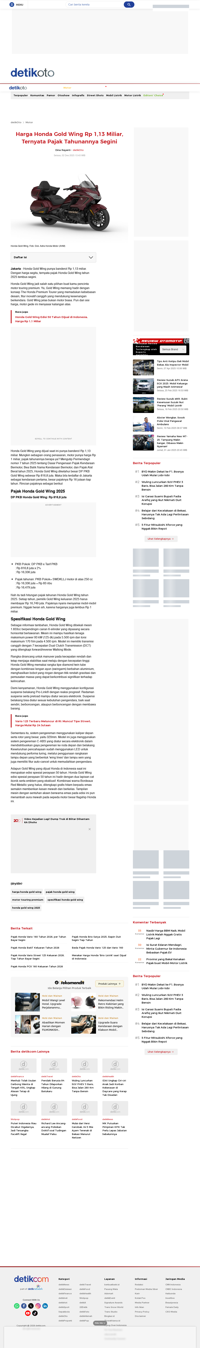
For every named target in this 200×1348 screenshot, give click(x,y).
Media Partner (142, 1308)
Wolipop (83, 1304)
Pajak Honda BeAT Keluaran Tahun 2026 (35, 953)
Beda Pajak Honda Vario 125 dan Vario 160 (97, 953)
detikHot (63, 1308)
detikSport (64, 1313)
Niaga (81, 93)
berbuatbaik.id (111, 1290)
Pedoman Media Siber (146, 1295)
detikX (82, 1308)
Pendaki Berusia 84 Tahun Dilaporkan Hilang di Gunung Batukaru (52, 1092)
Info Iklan (139, 1313)
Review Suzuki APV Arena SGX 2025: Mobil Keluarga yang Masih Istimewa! (172, 389)
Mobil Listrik (114, 101)
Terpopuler (20, 101)
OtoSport (93, 93)
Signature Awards (113, 1308)
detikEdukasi (65, 1295)
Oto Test (139, 93)
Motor (46, 93)
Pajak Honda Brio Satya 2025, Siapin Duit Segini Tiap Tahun (96, 944)
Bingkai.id (109, 1322)
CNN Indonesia (173, 1290)
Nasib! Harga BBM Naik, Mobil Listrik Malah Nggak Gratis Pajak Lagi (165, 940)
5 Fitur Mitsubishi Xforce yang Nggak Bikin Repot (162, 532)
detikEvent (109, 1304)
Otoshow (63, 101)
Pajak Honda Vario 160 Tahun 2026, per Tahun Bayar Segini (38, 944)
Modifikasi (108, 93)
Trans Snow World (113, 1313)
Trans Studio (110, 1317)
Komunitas (37, 101)
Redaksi (139, 1290)
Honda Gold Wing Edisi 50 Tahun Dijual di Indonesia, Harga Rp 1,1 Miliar (51, 325)
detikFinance (65, 1299)
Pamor (51, 101)
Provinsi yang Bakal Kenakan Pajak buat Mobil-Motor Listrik (166, 967)
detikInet (63, 1304)
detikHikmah (85, 1322)
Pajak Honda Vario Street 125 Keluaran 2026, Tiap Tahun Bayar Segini (37, 963)
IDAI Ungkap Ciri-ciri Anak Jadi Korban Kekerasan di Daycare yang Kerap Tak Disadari (114, 1093)
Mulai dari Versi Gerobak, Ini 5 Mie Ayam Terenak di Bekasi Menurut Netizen (82, 1136)
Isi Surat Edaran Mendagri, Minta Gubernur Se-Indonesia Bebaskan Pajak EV (166, 954)
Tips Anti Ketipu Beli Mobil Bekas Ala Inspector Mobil (173, 369)
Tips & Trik (124, 93)
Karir (137, 1299)
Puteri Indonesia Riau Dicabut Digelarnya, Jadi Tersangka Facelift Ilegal (23, 1134)
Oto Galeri (154, 93)
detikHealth (85, 1299)
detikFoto (84, 1317)
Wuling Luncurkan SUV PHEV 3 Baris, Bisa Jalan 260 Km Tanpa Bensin (83, 1092)
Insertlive (170, 1304)
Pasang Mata (111, 1295)
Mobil (36, 93)
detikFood (84, 1295)
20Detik (83, 1313)
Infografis (78, 101)
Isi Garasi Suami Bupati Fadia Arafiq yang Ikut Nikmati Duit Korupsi (161, 506)
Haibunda (170, 1299)
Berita (26, 93)
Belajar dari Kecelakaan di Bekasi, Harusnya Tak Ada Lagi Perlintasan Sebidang (165, 520)
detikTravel (85, 1290)
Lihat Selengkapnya (161, 544)
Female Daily (172, 1313)
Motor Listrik (132, 101)
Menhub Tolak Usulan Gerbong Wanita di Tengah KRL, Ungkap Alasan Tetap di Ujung (23, 1093)
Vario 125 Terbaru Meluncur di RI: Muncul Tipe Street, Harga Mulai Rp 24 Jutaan (53, 729)
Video (167, 93)
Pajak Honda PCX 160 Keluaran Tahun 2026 (37, 972)
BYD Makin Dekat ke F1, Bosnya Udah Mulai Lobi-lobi (163, 479)
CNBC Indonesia (173, 1295)
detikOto (16, 128)
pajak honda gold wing (60, 897)
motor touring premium (27, 905)
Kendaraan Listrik (64, 93)
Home (16, 93)
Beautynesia (171, 1308)
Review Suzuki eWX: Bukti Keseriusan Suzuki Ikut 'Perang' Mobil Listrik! (172, 408)
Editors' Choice (153, 101)
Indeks (178, 93)
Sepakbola (64, 1317)
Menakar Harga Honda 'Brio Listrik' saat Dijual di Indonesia (99, 963)
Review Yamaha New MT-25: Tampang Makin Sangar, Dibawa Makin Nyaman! (172, 447)
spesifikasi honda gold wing (65, 905)
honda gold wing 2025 (26, 913)
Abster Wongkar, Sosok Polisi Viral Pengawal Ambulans (171, 426)
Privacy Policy (142, 1317)
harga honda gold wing (26, 897)
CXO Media (171, 1317)
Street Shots (95, 101)
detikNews (64, 1290)
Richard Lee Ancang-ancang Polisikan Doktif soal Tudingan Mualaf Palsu (53, 1134)
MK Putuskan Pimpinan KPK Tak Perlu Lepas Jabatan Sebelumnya (114, 1134)
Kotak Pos (140, 1304)
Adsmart (108, 1299)
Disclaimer (140, 1322)
